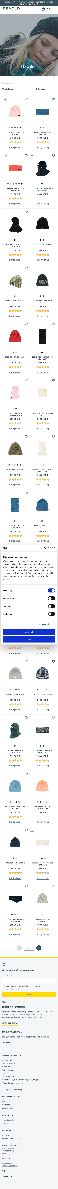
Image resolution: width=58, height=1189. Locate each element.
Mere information (10, 1023)
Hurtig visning (15, 148)
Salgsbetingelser (8, 1077)
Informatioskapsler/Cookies (12, 1083)
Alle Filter (8, 89)
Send (29, 995)
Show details (44, 624)
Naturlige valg (7, 1108)
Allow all (29, 632)
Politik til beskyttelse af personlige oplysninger (20, 1080)
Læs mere (6, 1042)
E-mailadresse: (7, 975)
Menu (54, 9)
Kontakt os (7, 1176)
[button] (26, 99)
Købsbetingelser (8, 1060)
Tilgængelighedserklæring (12, 1090)
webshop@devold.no (9, 1166)
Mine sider (6, 1135)
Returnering (6, 1067)
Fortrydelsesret (8, 1070)
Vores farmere (7, 1102)
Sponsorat (5, 1086)
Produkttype (8, 83)
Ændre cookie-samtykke (11, 1138)
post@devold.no (8, 1163)
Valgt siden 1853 (8, 1123)
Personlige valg (8, 1120)
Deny (29, 639)
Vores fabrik (6, 1105)
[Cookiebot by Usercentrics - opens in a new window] (44, 548)
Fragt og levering (8, 1063)
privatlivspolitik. (13, 989)
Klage (4, 1073)
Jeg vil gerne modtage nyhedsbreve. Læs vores (24, 987)
